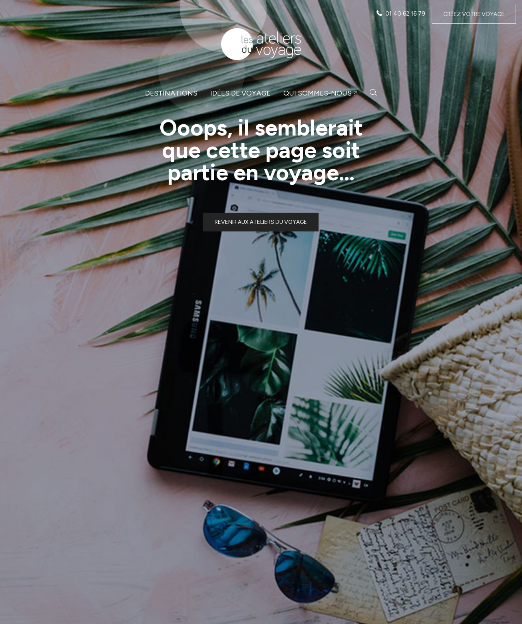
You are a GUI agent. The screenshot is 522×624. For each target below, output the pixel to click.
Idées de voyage (240, 93)
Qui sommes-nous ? (320, 93)
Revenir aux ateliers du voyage (261, 222)
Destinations (171, 93)
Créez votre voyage (473, 14)
